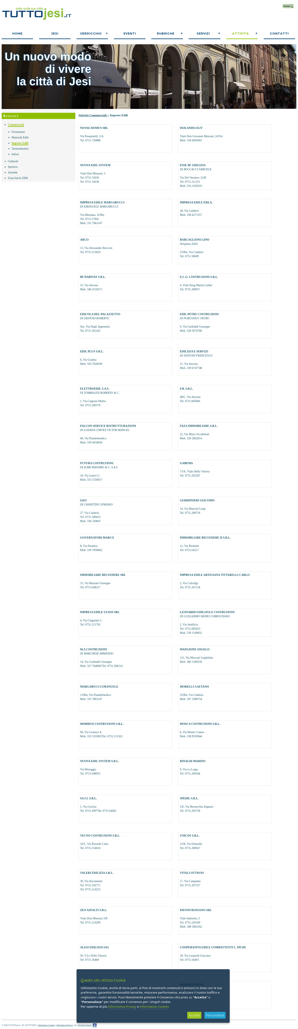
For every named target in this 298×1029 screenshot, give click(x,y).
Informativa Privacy (64, 1025)
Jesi (54, 33)
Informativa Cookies (46, 1025)
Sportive (13, 166)
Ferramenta (18, 131)
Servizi (203, 33)
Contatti (279, 33)
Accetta (194, 1015)
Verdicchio (91, 33)
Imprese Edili (20, 143)
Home (17, 33)
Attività (240, 33)
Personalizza (215, 1015)
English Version (84, 1025)
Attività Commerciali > (93, 115)
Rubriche (165, 33)
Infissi (15, 154)
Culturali (13, 161)
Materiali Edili (20, 137)
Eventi (130, 33)
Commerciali (16, 124)
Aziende (13, 172)
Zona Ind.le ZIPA (18, 178)
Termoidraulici (20, 148)
